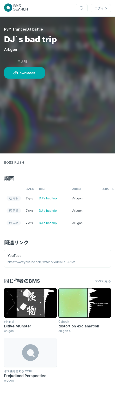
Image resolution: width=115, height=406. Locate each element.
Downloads (24, 73)
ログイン (100, 8)
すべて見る (103, 280)
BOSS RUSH (14, 162)
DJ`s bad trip (48, 198)
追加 (22, 61)
